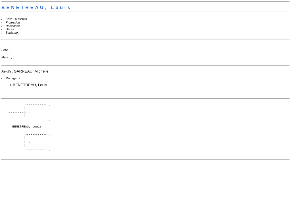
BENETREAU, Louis (30, 85)
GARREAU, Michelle (31, 71)
